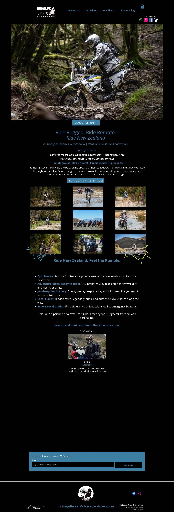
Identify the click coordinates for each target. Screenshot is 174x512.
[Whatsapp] (141, 20)
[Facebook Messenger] (151, 20)
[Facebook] (134, 493)
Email (35, 460)
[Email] (72, 464)
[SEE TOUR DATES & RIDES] (85, 180)
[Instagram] (146, 20)
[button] (142, 6)
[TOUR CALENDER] (86, 122)
